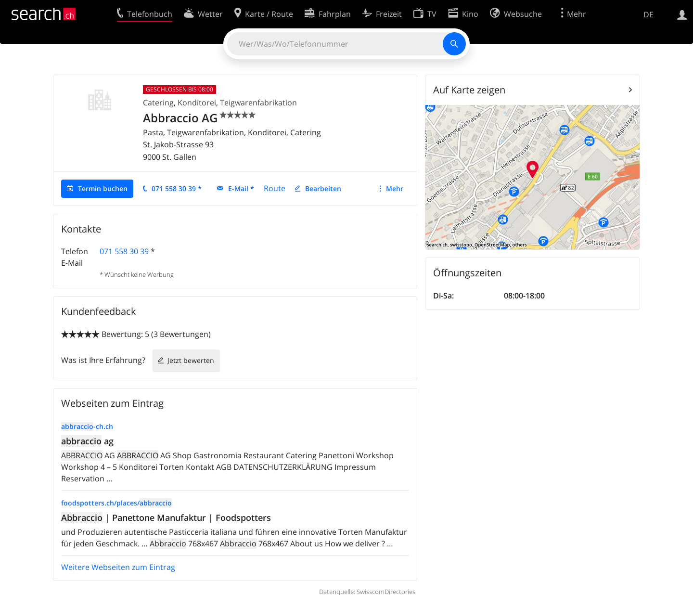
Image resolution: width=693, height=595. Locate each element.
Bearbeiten (323, 188)
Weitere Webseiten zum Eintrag (118, 567)
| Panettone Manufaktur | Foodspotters (166, 517)
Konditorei (197, 102)
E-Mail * (241, 188)
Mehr (394, 188)
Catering (158, 102)
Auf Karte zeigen (469, 89)
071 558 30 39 (124, 251)
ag (87, 441)
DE (648, 14)
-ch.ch (87, 426)
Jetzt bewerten (190, 360)
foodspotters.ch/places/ (116, 502)
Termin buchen (103, 188)
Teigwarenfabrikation (258, 102)
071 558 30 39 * (177, 188)
